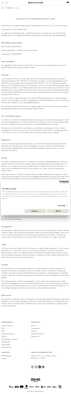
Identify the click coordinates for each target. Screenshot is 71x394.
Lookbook (4, 358)
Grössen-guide (5, 342)
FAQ (2, 328)
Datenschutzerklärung (37, 334)
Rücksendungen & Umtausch (9, 339)
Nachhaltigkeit (35, 328)
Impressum (34, 331)
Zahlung (3, 336)
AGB (2, 331)
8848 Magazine (6, 356)
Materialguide (5, 345)
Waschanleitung (6, 347)
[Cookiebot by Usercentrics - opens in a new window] (61, 182)
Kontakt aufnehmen (7, 326)
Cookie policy (35, 336)
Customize (35, 211)
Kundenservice (10, 8)
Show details (61, 206)
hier (58, 148)
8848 (2, 8)
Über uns (33, 326)
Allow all (57, 211)
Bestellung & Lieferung (8, 334)
